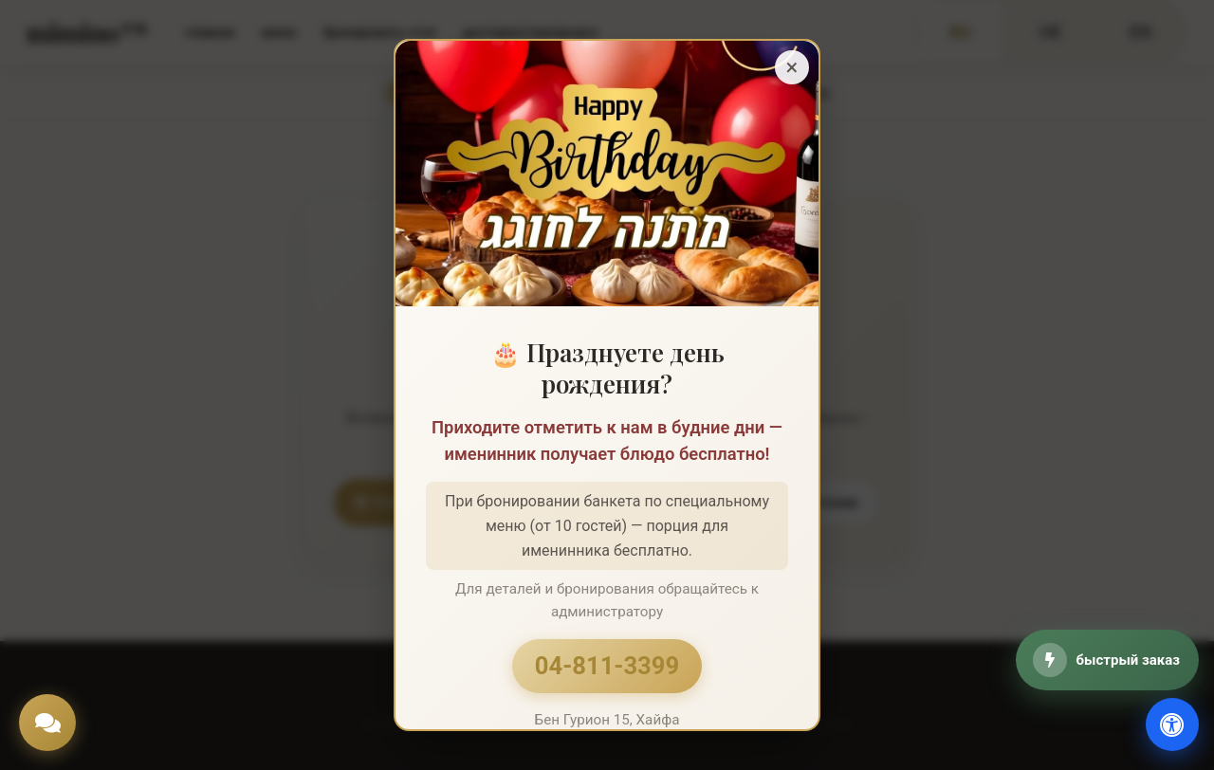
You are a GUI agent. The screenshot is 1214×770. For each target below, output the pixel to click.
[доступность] (1172, 724)
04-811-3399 (607, 665)
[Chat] (47, 722)
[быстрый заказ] (1107, 660)
